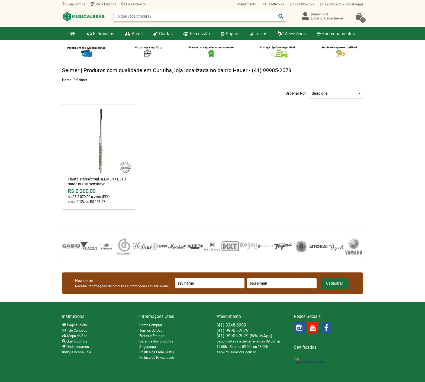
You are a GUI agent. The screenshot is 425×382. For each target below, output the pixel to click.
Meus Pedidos (105, 4)
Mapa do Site (76, 335)
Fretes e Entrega (151, 335)
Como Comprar (150, 324)
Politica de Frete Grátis (156, 352)
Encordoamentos (338, 34)
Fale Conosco (135, 4)
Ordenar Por (295, 93)
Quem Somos (75, 4)
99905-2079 (302, 4)
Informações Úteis (156, 316)
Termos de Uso (150, 330)
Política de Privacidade (156, 357)
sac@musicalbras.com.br (236, 352)
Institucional (74, 316)
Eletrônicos (103, 34)
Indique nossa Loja (76, 352)
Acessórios (295, 34)
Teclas (261, 34)
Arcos (137, 34)
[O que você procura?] (281, 16)
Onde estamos (77, 346)
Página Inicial (77, 324)
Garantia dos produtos (156, 341)
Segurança (147, 346)
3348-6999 (273, 4)
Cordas (166, 34)
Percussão (200, 34)
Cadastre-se (333, 18)
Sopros (232, 34)
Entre (315, 18)
